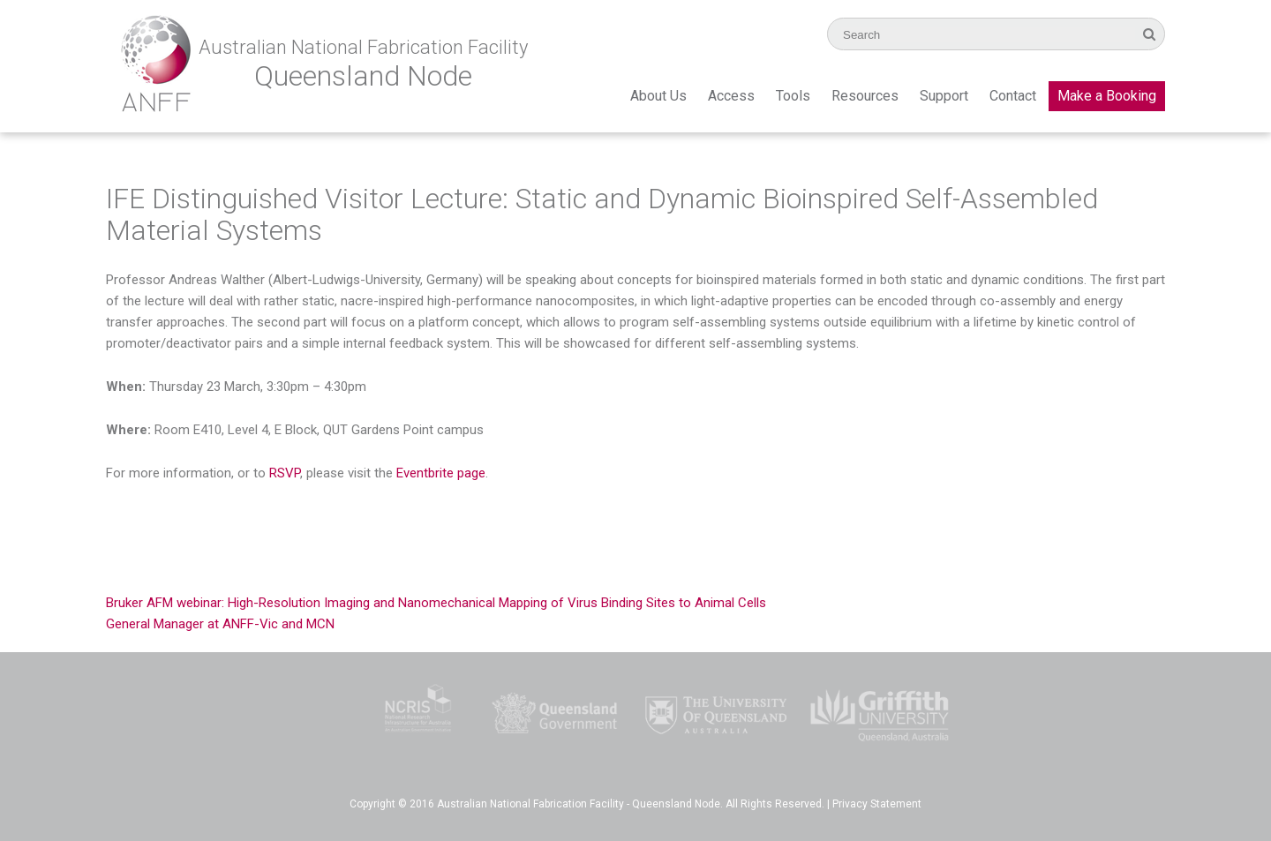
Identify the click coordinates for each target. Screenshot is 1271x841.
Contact (1012, 95)
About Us (658, 95)
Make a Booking (1106, 95)
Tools (793, 95)
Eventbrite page (440, 473)
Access (731, 95)
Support (944, 95)
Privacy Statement (876, 804)
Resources (865, 95)
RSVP (284, 473)
